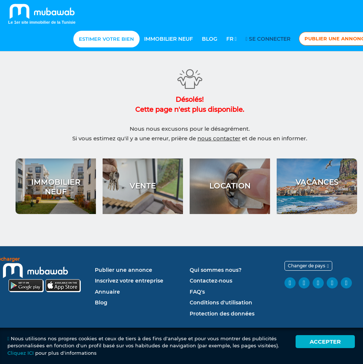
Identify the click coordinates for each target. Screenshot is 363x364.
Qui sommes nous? (216, 270)
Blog (209, 39)
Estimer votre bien (106, 39)
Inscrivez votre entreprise (129, 280)
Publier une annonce (123, 270)
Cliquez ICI (20, 353)
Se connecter (269, 39)
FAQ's (197, 291)
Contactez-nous (211, 280)
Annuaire (107, 291)
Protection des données (222, 313)
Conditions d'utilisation (221, 302)
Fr (231, 39)
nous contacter (218, 138)
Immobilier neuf (168, 39)
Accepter (325, 341)
